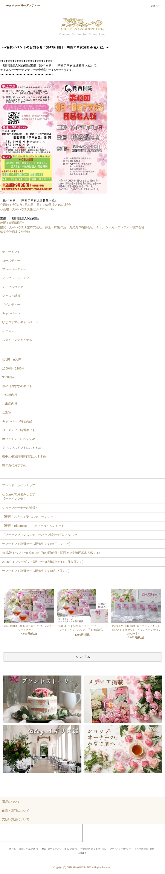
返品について (70, 849)
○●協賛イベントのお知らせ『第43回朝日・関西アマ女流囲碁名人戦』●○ (51, 552)
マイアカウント (10, 828)
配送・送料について (51, 849)
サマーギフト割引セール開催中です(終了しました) (36, 543)
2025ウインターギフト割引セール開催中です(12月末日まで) (42, 561)
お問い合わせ (9, 837)
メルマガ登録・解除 (144, 849)
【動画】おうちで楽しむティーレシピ (27, 516)
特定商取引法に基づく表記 (93, 849)
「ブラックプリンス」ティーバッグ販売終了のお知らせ (39, 534)
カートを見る (92, 828)
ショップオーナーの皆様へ (20, 507)
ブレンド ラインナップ (18, 485)
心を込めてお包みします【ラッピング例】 (18, 496)
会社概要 (82, 853)
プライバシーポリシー (120, 849)
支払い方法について (28, 849)
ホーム (12, 849)
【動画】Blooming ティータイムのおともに (36, 525)
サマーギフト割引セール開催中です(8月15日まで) (35, 571)
